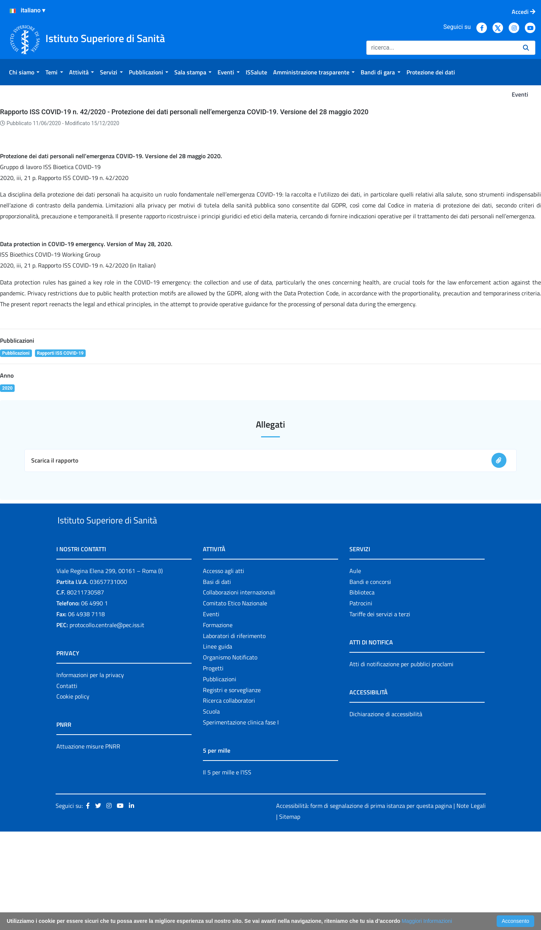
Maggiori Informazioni (427, 921)
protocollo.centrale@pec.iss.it (107, 722)
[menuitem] (24, 72)
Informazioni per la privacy (90, 772)
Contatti (66, 783)
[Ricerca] (441, 48)
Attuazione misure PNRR (88, 844)
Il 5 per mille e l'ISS (227, 870)
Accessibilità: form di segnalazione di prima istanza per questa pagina (364, 903)
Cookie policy (72, 794)
